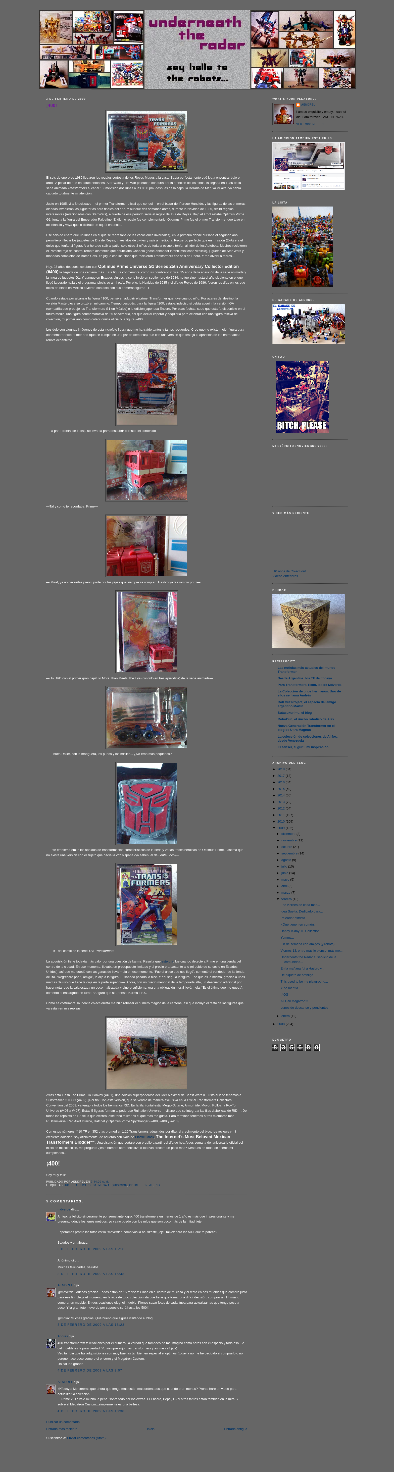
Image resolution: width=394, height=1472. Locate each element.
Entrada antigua (235, 1429)
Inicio (151, 1429)
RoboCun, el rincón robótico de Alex (306, 719)
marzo (286, 892)
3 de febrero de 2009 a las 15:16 (91, 1249)
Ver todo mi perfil (311, 124)
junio (285, 873)
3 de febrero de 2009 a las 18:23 (91, 1325)
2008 (281, 1024)
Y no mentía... (290, 988)
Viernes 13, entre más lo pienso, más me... (311, 950)
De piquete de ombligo (296, 975)
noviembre (289, 840)
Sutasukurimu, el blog (295, 713)
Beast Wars (81, 1185)
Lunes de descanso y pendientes (304, 1007)
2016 (281, 782)
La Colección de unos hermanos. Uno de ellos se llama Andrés (309, 693)
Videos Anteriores (285, 576)
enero (286, 1016)
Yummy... (287, 937)
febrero (287, 899)
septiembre (290, 853)
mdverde (64, 1209)
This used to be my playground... (304, 981)
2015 (281, 789)
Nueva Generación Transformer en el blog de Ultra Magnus (306, 728)
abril (284, 886)
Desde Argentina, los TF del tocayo (305, 678)
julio (284, 866)
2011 (281, 815)
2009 (281, 828)
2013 (281, 802)
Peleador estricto (292, 918)
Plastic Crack (144, 1137)
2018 (281, 769)
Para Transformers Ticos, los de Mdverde (309, 685)
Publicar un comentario (63, 1422)
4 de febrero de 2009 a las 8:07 (90, 1370)
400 (67, 1185)
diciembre (289, 834)
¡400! (51, 105)
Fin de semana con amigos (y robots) (307, 944)
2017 (281, 776)
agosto (286, 860)
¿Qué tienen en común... (298, 924)
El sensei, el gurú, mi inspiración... (304, 747)
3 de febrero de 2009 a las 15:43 (91, 1274)
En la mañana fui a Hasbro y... (302, 968)
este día (167, 961)
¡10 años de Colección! (289, 571)
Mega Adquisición (112, 1185)
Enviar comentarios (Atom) (86, 1438)
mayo (285, 879)
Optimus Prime (141, 1185)
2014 (281, 795)
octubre (287, 847)
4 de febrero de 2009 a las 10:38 (91, 1411)
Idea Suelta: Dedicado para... (301, 911)
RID (157, 1185)
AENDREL (65, 1285)
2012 (281, 808)
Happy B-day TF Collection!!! (301, 931)
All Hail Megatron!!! (294, 1001)
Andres (63, 1336)
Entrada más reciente (61, 1429)
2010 (281, 821)
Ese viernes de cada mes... (300, 905)
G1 (95, 1185)
